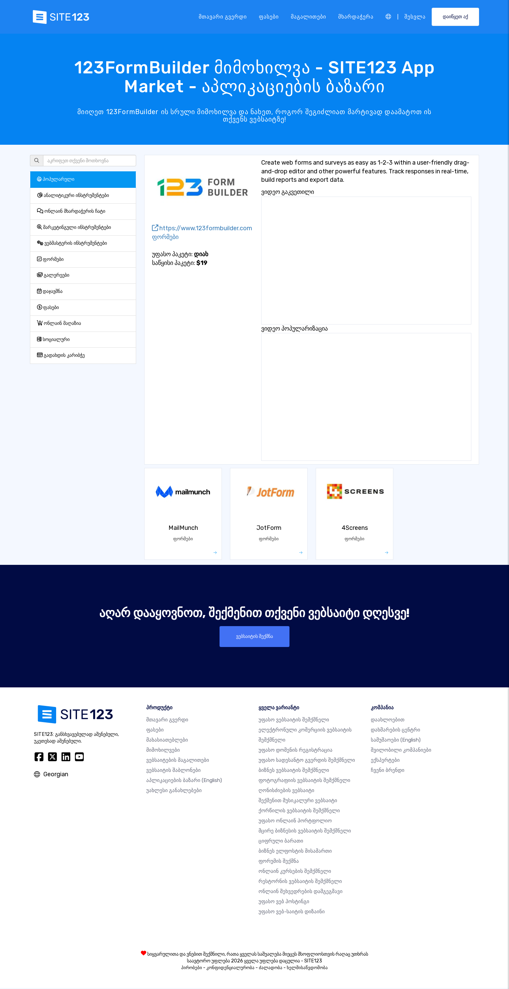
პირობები (191, 968)
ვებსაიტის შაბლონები (173, 771)
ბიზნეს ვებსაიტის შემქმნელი (294, 771)
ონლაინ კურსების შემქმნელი (295, 872)
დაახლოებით (387, 721)
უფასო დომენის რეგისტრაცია (295, 751)
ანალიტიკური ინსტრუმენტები (73, 195)
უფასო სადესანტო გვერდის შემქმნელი (307, 761)
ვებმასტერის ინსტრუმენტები (72, 243)
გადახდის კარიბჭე (61, 355)
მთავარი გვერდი (222, 16)
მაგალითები (308, 16)
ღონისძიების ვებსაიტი (286, 791)
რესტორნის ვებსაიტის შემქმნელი (300, 882)
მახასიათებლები (167, 741)
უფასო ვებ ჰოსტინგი (284, 902)
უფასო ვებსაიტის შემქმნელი (294, 721)
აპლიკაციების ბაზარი (184, 781)
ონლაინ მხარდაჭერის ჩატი (71, 211)
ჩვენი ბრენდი (387, 771)
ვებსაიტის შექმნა (254, 637)
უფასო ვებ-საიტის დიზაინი (292, 913)
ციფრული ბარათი (281, 842)
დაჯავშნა (50, 291)
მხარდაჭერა (355, 16)
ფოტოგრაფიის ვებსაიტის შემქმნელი (304, 781)
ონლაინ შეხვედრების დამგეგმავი (301, 892)
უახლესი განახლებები (174, 791)
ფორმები (50, 259)
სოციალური (53, 339)
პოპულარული (55, 179)
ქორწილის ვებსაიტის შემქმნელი (299, 812)
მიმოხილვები (163, 751)
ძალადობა (270, 968)
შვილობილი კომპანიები (401, 751)
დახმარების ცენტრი (395, 731)
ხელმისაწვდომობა (307, 968)
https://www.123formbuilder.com (202, 228)
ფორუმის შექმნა (279, 862)
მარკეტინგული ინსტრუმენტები (74, 227)
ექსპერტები (385, 761)
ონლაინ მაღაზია (59, 323)
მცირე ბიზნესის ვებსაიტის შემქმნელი (305, 832)
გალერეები (53, 275)
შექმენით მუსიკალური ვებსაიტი (298, 801)
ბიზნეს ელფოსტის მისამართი (295, 852)
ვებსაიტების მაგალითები (177, 761)
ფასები (268, 16)
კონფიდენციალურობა (230, 968)
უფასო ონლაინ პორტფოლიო (295, 822)
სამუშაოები (396, 741)
